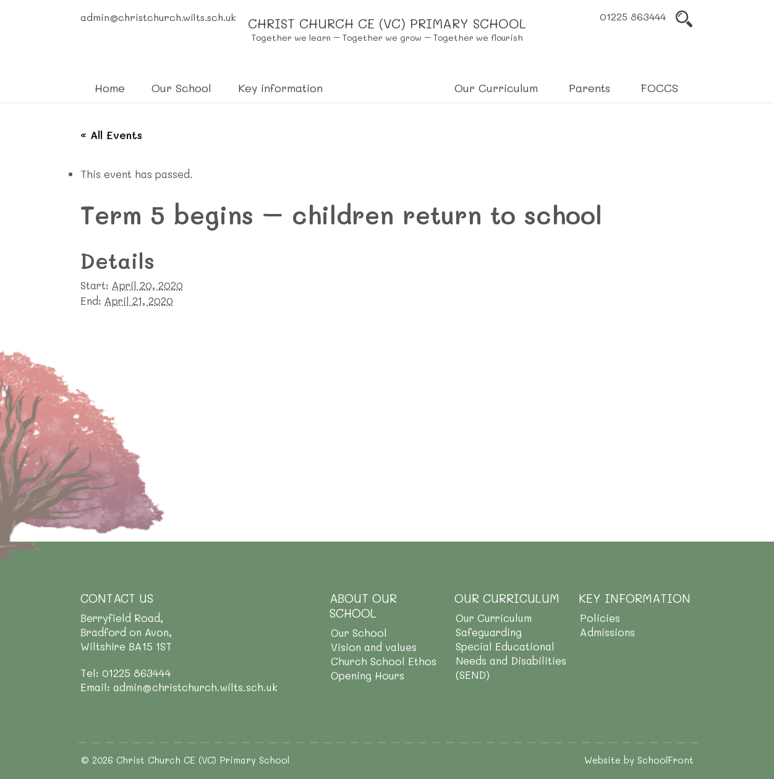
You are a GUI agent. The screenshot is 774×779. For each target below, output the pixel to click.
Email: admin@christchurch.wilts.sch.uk (179, 687)
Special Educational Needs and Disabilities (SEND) (511, 660)
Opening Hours (367, 675)
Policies (600, 617)
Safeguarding (489, 632)
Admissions (607, 632)
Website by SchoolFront (639, 760)
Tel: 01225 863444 (125, 672)
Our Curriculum (494, 617)
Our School (359, 632)
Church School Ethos (383, 661)
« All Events (111, 135)
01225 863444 (633, 16)
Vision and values (374, 646)
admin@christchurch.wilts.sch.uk (158, 17)
